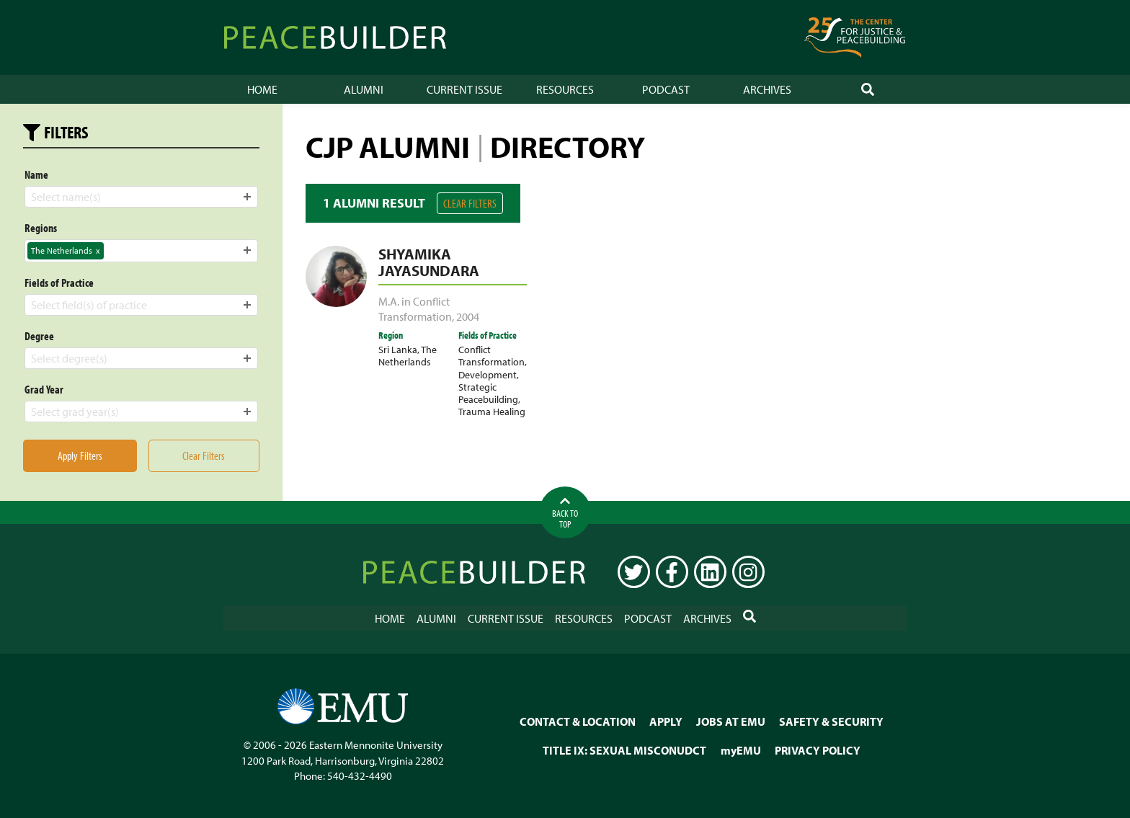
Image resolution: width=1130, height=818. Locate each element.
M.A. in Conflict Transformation (415, 309)
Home (262, 89)
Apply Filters (80, 455)
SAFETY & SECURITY (831, 721)
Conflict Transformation (491, 355)
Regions (41, 228)
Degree (39, 336)
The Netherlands (407, 355)
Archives (767, 89)
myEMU (741, 750)
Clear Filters (470, 203)
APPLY (665, 721)
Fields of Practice (59, 282)
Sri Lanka (397, 349)
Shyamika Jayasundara (428, 262)
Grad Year (44, 389)
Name (36, 174)
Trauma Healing (491, 411)
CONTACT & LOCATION (578, 721)
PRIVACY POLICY (817, 750)
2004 (467, 316)
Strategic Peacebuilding (488, 393)
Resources (565, 89)
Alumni (363, 89)
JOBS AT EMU (730, 721)
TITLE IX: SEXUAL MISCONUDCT (624, 750)
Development (487, 374)
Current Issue (464, 89)
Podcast (666, 89)
